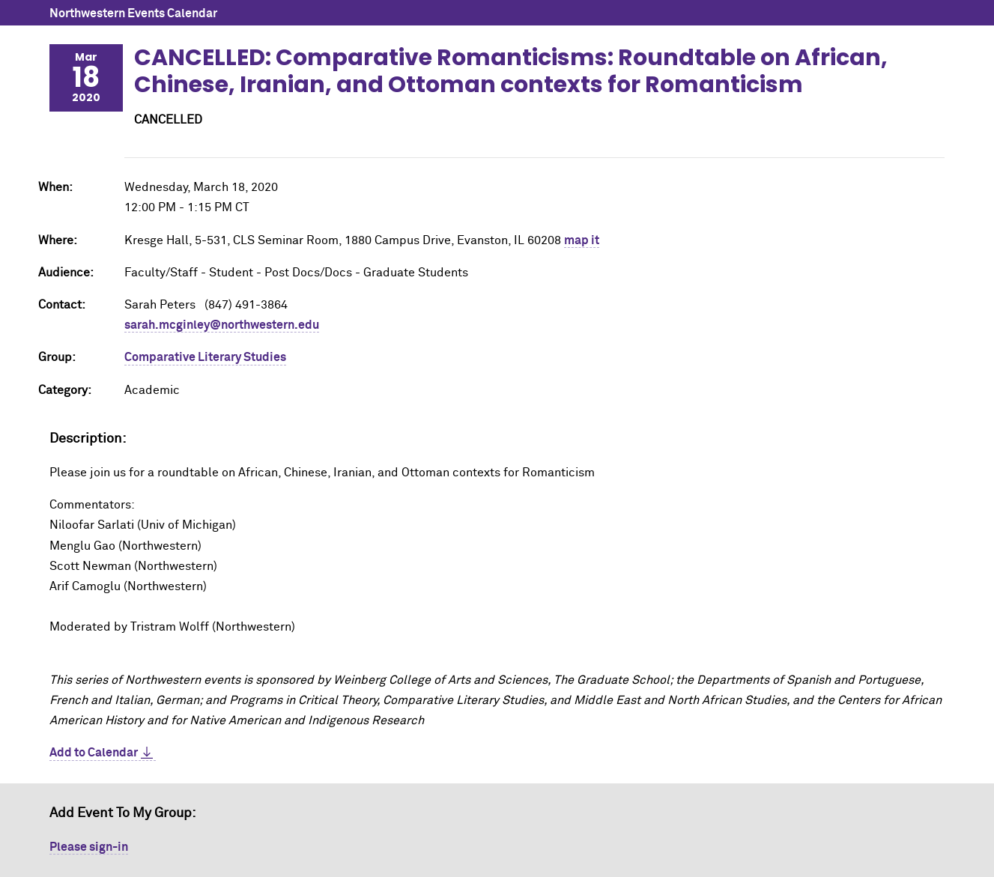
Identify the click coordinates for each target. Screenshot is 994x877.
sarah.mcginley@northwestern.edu (221, 325)
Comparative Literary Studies (205, 357)
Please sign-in (88, 847)
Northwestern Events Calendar (133, 13)
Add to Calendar (93, 753)
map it (581, 240)
